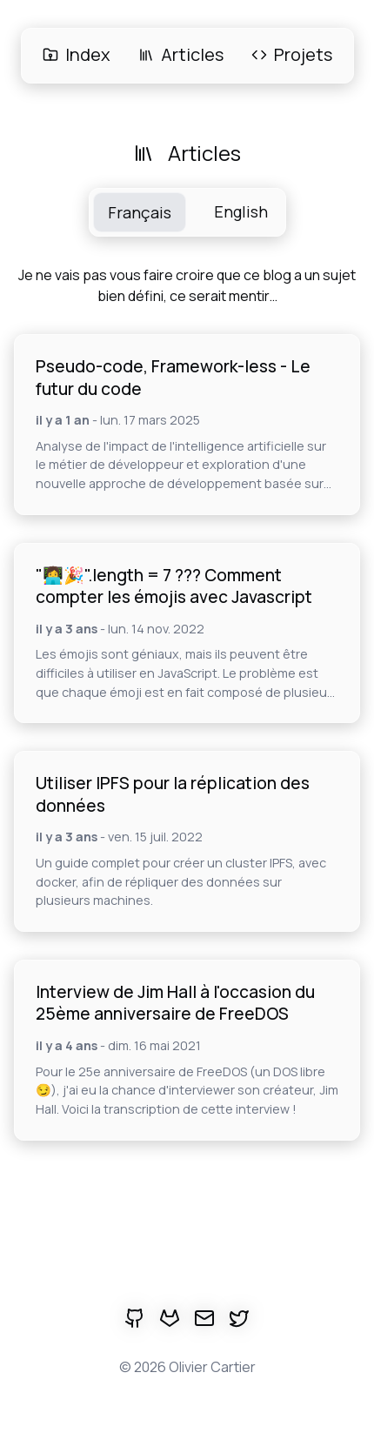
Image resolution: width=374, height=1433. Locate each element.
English (241, 211)
